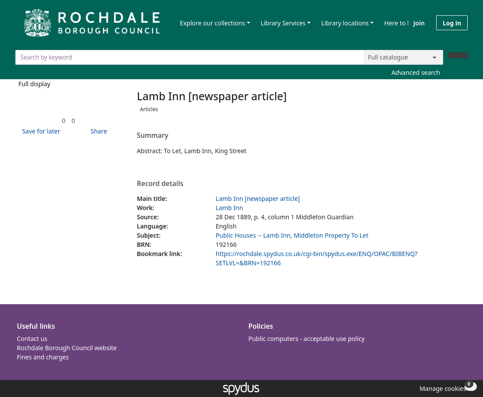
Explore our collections (212, 23)
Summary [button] (152, 136)
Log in (452, 23)
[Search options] (403, 57)
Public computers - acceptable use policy (306, 338)
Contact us (32, 338)
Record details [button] (160, 184)
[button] (39, 131)
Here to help (402, 23)
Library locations (345, 23)
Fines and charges (43, 357)
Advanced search (416, 72)
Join (419, 23)
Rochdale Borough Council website (67, 348)
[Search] (458, 55)
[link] (63, 120)
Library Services (283, 23)
